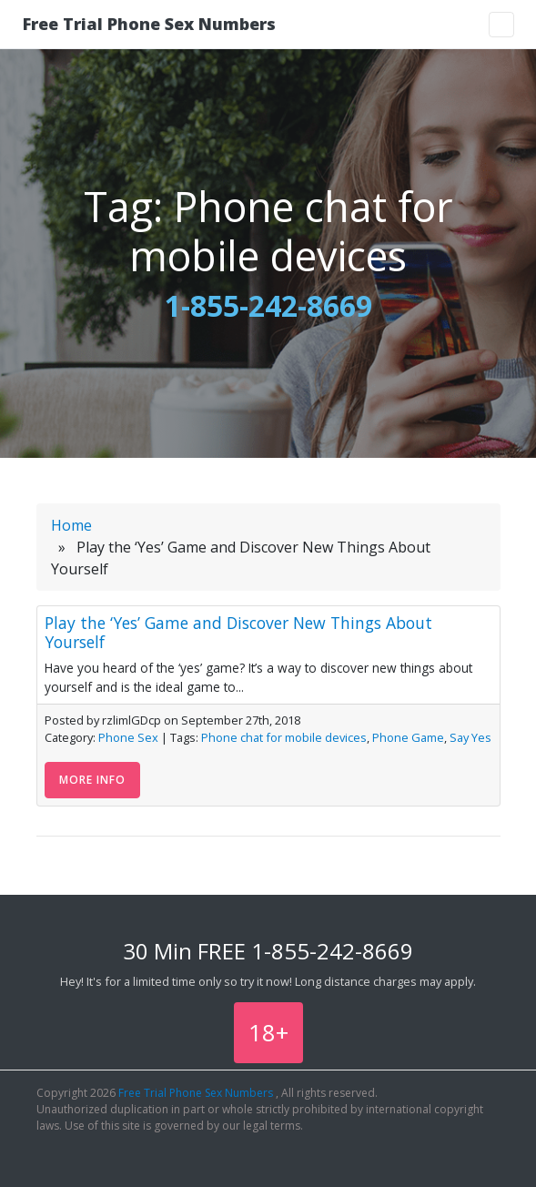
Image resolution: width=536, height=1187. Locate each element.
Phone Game (408, 737)
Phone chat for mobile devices (284, 737)
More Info (92, 779)
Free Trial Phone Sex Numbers (149, 24)
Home (71, 525)
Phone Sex (128, 737)
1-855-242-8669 (268, 305)
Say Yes (470, 737)
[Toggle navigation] (501, 24)
